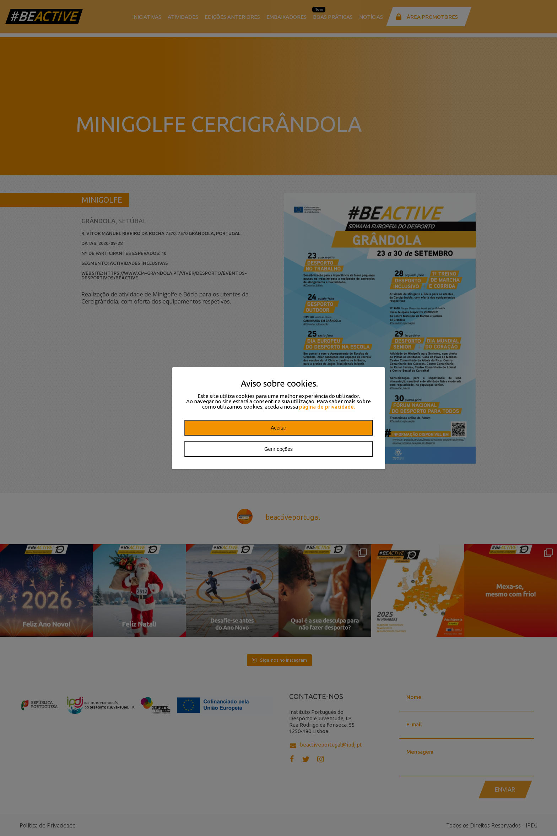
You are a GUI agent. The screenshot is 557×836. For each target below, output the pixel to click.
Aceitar (278, 428)
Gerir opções (278, 449)
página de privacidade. (327, 406)
